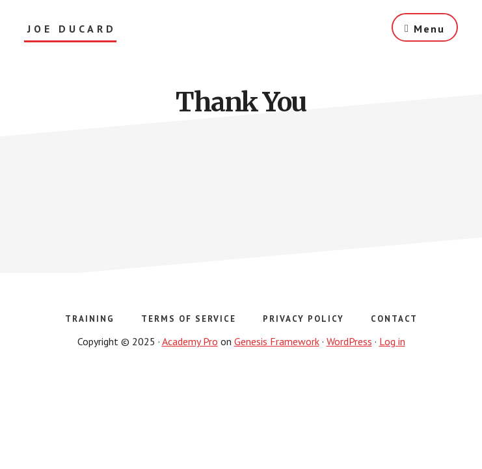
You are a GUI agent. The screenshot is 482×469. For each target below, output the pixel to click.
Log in (392, 341)
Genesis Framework (276, 341)
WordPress (349, 341)
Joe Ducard (71, 29)
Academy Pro (190, 341)
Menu (429, 28)
